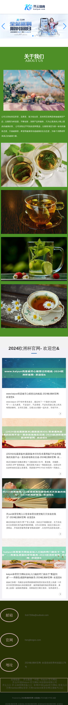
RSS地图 (44, 698)
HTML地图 (52, 698)
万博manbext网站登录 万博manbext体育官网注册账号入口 (34, 688)
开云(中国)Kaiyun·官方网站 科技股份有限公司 (34, 682)
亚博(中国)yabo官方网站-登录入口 (50, 685)
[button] (65, 26)
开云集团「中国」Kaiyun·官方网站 (40, 679)
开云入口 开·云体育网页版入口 (17, 685)
